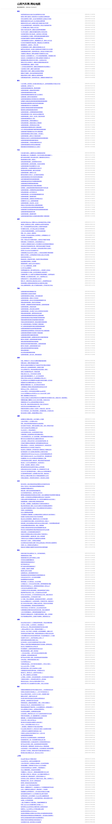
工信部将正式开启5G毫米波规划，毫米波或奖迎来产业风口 (35, 590)
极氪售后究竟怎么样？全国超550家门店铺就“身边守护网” (35, 23)
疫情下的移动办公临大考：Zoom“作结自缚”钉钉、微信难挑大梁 (36, 456)
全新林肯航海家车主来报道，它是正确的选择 (32, 295)
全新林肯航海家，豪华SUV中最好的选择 (31, 136)
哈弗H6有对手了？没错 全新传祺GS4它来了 (31, 278)
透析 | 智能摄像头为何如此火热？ (29, 395)
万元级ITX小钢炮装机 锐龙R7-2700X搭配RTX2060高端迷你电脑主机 (37, 244)
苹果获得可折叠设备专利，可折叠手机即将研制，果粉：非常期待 (36, 614)
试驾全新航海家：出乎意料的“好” (29, 192)
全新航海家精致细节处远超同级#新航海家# (31, 328)
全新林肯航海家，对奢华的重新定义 (29, 120)
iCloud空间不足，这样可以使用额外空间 (30, 761)
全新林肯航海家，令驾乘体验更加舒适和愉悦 (32, 112)
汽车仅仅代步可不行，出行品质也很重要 (31, 577)
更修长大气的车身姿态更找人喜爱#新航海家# (32, 205)
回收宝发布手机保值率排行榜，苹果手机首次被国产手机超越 (35, 246)
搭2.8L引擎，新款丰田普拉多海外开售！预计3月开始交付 (35, 404)
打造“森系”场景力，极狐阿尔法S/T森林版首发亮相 (33, 153)
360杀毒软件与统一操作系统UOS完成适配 (31, 822)
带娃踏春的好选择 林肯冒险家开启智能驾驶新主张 (33, 575)
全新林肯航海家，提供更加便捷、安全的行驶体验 (33, 163)
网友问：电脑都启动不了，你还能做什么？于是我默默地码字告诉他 (37, 787)
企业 (18, 481)
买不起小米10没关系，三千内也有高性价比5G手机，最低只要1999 (37, 594)
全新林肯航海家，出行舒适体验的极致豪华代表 (32, 194)
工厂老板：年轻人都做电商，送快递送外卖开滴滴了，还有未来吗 (36, 599)
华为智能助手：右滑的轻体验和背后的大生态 (32, 648)
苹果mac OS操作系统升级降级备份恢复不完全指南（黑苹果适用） (37, 644)
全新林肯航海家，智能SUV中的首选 (29, 298)
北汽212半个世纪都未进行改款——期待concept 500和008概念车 (36, 471)
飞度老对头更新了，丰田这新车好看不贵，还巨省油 (33, 679)
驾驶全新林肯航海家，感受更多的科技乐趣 (31, 313)
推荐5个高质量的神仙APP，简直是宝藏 (30, 371)
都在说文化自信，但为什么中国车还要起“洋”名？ (33, 681)
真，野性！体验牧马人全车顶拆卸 (29, 674)
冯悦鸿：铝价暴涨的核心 (27, 510)
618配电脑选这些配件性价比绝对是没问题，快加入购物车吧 (35, 609)
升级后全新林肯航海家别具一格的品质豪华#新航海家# (34, 322)
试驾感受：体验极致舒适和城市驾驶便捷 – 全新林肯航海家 (35, 304)
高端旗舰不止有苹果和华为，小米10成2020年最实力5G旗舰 (35, 791)
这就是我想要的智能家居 (27, 735)
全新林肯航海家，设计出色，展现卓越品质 (31, 354)
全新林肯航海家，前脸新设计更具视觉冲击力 (32, 198)
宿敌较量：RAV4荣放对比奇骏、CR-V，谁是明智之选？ (34, 276)
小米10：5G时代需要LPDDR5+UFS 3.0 (30, 724)
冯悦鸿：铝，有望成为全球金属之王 (29, 545)
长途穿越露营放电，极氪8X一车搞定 (30, 64)
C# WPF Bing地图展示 (26, 268)
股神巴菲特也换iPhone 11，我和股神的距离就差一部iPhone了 (35, 586)
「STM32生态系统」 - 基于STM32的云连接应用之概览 (34, 653)
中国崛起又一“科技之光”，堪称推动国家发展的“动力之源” (35, 772)
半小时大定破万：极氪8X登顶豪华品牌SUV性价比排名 (34, 31)
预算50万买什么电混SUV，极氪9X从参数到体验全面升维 (34, 62)
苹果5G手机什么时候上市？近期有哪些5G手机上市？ (33, 378)
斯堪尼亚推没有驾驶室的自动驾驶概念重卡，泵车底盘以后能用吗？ (37, 815)
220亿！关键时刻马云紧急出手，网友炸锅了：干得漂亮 (34, 789)
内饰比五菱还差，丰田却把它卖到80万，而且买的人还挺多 (35, 477)
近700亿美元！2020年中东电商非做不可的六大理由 (33, 642)
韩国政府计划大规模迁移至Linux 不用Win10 (31, 382)
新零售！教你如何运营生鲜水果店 (29, 782)
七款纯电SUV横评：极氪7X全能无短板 (30, 68)
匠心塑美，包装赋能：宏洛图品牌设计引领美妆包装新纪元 (35, 503)
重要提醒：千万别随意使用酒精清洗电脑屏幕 (32, 718)
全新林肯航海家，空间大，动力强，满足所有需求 (33, 116)
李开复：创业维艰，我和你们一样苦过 (30, 464)
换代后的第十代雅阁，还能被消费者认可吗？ (32, 413)
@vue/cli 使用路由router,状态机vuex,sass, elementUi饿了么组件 (35, 393)
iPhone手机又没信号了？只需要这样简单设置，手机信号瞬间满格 (36, 622)
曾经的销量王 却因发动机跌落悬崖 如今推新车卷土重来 (34, 283)
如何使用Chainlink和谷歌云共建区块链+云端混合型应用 (34, 806)
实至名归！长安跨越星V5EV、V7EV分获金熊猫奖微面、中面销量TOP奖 (38, 55)
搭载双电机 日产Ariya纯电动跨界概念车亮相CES (32, 402)
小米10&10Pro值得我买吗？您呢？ (29, 588)
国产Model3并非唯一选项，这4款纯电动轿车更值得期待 (34, 657)
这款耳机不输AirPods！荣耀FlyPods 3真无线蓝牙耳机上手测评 (36, 222)
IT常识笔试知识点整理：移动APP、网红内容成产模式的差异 (35, 460)
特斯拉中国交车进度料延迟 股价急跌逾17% (31, 819)
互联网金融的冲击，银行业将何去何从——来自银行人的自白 (35, 270)
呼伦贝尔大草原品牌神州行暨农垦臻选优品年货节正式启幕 (35, 529)
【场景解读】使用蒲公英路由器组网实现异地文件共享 (34, 386)
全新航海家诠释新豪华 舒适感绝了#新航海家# (32, 332)
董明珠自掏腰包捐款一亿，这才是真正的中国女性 (33, 384)
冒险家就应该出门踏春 (26, 555)
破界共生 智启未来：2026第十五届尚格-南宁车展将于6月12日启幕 (37, 49)
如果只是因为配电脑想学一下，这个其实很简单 (32, 376)
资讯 (18, 11)
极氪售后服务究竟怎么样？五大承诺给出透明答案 (33, 21)
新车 (18, 80)
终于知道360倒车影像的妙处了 (28, 566)
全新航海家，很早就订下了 (27, 85)
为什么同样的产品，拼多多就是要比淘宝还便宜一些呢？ (34, 369)
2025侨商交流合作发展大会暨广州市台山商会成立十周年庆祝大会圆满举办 (39, 542)
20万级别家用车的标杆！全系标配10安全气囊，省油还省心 (35, 473)
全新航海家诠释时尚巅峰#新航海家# (29, 335)
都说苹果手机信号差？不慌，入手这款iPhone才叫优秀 (34, 592)
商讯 (18, 550)
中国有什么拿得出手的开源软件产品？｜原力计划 (33, 733)
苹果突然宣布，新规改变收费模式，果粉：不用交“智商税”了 (35, 702)
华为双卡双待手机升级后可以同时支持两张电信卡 (33, 698)
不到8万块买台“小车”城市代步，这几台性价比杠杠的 (33, 607)
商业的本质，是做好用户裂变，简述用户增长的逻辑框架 (34, 259)
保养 (18, 219)
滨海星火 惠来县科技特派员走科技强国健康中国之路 (33, 527)
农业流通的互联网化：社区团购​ (28, 261)
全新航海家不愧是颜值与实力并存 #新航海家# (32, 131)
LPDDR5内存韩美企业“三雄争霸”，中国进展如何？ (33, 767)
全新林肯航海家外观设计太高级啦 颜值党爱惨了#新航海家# (35, 216)
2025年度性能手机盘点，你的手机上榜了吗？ (32, 492)
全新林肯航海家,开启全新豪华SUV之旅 (30, 166)
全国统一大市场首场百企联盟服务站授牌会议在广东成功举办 (35, 497)
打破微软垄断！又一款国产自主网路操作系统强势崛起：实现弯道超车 (38, 274)
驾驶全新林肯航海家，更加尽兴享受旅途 (31, 302)
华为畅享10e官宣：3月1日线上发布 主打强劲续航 (33, 228)
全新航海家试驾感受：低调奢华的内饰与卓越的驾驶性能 (34, 337)
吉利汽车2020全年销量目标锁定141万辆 (30, 406)
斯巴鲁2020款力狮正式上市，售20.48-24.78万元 (32, 752)
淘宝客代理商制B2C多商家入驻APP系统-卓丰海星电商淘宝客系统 (36, 813)
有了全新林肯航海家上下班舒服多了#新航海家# (32, 324)
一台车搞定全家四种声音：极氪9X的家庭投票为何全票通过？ (36, 66)
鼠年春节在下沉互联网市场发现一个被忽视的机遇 (33, 737)
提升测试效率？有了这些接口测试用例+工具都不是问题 (34, 451)
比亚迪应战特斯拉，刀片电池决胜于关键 (31, 596)
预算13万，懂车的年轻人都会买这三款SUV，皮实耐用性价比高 (36, 281)
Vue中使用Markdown (26, 661)
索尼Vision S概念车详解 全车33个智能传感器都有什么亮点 (35, 475)
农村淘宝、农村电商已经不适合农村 (29, 700)
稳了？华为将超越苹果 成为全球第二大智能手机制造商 (34, 226)
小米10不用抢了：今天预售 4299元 (29, 421)
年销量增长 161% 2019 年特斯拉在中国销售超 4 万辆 (33, 458)
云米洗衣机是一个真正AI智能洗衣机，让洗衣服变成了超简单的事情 (37, 748)
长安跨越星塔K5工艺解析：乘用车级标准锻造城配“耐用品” (35, 36)
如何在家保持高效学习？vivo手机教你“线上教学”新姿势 (34, 793)
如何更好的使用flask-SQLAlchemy (29, 811)
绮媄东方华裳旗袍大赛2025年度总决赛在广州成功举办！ (34, 534)
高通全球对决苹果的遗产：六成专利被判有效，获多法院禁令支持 (36, 798)
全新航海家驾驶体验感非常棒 (28, 211)
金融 (18, 619)
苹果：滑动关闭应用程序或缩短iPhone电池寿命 (32, 423)
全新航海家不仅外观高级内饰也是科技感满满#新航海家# (34, 209)
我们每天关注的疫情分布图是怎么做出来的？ (32, 722)
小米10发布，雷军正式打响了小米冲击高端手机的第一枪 (34, 441)
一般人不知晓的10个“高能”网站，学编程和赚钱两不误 (34, 802)
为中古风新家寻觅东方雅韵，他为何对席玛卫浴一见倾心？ (35, 521)
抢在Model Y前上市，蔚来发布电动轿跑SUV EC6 (32, 705)
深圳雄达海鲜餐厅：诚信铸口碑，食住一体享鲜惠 (33, 536)
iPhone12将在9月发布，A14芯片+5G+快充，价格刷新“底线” (35, 694)
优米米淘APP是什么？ (26, 257)
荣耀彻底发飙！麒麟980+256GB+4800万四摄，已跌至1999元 (35, 400)
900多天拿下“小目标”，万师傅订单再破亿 (31, 540)
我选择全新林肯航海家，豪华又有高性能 (31, 170)
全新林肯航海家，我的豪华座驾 (28, 213)
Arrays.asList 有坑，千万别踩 (28, 666)
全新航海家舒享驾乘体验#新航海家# (29, 183)
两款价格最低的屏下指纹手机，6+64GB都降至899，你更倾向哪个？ (37, 707)
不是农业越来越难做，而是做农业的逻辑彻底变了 (33, 605)
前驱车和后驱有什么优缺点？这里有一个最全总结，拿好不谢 (35, 408)
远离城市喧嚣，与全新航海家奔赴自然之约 (31, 168)
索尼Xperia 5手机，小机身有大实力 (29, 389)
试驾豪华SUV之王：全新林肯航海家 (29, 200)
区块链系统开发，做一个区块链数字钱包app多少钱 (33, 739)
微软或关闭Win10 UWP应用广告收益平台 (31, 447)
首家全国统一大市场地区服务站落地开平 (31, 532)
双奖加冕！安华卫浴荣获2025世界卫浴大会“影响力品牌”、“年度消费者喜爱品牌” (40, 523)
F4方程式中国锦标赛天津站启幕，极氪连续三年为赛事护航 (35, 42)
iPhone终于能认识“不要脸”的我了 (29, 759)
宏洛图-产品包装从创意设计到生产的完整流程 (32, 516)
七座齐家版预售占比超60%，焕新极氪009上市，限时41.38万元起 (36, 40)
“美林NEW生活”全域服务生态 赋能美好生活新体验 (33, 538)
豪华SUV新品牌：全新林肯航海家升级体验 (31, 339)
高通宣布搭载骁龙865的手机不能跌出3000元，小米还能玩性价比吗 (37, 689)
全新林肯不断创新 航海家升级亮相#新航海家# (32, 107)
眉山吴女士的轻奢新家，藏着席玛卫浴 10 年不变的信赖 (34, 518)
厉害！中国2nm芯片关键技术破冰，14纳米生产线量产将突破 (35, 239)
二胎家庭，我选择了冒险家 (27, 568)
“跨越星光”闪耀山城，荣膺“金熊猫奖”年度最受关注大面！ (35, 53)
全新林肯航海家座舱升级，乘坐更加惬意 (31, 88)
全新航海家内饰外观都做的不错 (28, 291)
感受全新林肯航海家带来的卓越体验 (29, 341)
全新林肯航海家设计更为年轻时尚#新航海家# (32, 177)
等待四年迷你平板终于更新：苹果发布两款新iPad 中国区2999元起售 (37, 633)
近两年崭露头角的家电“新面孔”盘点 (29, 640)
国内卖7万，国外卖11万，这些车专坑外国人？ (32, 672)
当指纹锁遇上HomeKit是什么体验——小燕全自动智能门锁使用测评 (37, 252)
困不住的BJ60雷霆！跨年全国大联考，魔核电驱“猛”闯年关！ (35, 157)
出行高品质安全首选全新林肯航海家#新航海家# (32, 207)
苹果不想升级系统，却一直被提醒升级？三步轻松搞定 (34, 715)
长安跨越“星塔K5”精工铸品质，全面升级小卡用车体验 (34, 34)
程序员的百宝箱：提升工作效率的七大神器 (31, 668)
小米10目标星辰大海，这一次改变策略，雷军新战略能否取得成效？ (37, 436)
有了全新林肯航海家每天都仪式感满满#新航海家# (33, 326)
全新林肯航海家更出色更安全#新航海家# (31, 144)
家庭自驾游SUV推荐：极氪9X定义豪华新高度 (32, 75)
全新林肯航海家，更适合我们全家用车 (30, 309)
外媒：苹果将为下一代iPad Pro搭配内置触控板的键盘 (33, 360)
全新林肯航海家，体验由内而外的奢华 (30, 90)
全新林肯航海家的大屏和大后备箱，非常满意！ (32, 133)
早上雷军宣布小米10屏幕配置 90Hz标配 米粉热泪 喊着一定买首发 (36, 380)
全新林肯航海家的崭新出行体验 (28, 92)
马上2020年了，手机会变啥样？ (28, 430)
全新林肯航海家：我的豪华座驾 (28, 196)
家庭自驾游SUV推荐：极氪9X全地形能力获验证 (32, 71)
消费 (18, 416)
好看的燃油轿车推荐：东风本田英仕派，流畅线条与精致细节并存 (36, 77)
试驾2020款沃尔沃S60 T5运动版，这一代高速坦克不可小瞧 (35, 469)
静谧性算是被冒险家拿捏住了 (28, 562)
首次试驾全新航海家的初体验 (28, 352)
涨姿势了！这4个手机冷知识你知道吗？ (30, 785)
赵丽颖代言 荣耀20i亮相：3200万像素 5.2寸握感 (32, 419)
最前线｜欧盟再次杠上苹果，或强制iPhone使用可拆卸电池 (35, 224)
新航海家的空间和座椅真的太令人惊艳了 (31, 146)
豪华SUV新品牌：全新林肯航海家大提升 (31, 345)
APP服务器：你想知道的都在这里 (29, 655)
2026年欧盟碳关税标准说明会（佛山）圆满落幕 (32, 525)
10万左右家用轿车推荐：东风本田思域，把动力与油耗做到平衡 (36, 25)
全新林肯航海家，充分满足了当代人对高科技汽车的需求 (34, 311)
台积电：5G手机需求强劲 (27, 800)
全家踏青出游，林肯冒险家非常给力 (29, 573)
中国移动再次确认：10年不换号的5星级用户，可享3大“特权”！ (36, 664)
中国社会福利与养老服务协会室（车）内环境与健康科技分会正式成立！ (38, 499)
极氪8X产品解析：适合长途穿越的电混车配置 (32, 73)
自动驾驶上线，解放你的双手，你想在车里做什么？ (33, 776)
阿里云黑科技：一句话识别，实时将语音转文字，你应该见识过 (36, 445)
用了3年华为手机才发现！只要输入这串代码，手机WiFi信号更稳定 (37, 603)
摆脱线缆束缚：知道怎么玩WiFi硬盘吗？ (31, 263)
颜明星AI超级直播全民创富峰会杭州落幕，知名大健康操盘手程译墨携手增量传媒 (40, 495)
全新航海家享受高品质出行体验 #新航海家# (31, 185)
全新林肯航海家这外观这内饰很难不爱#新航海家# (33, 317)
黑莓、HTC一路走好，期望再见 (28, 233)
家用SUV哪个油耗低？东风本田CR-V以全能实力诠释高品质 (35, 16)
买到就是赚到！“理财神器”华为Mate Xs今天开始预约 (33, 765)
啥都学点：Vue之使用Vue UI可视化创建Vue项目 (32, 809)
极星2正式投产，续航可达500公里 (29, 696)
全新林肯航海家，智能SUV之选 (28, 172)
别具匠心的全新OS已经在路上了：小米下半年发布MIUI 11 (35, 691)
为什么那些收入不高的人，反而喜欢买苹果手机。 (33, 709)
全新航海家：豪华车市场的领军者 (29, 96)
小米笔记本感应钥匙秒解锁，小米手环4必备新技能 (33, 231)
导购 (18, 288)
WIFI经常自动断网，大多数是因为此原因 (31, 711)
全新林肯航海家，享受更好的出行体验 (30, 125)
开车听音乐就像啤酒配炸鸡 (27, 559)
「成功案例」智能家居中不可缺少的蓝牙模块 (32, 726)
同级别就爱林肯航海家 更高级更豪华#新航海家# (32, 319)
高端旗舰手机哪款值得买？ (27, 488)
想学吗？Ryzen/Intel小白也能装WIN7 (29, 250)
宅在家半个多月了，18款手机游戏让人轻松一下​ (32, 637)
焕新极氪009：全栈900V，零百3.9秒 (29, 45)
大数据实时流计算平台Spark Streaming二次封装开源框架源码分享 (36, 454)
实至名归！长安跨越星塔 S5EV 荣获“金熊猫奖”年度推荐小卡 (35, 58)
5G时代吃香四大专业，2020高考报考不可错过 (32, 432)
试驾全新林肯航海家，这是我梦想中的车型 (31, 161)
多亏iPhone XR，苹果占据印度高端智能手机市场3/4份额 (34, 627)
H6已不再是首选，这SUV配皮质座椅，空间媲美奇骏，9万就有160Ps (37, 410)
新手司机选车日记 (25, 564)
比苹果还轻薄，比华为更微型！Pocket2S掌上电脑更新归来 (35, 796)
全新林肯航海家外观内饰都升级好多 (29, 140)
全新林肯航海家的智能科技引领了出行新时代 (32, 94)
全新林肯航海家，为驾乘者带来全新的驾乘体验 (32, 190)
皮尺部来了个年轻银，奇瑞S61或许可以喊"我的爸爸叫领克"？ (36, 750)
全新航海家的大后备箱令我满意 (28, 293)
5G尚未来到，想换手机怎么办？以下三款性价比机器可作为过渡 (36, 713)
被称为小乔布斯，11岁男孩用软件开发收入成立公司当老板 (35, 254)
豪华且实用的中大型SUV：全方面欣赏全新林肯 (32, 174)
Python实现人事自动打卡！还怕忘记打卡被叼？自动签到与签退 (36, 728)
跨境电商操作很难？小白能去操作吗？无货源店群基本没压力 (35, 741)
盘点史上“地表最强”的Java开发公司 (29, 646)
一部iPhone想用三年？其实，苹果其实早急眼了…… (33, 629)
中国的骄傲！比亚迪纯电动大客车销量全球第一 (32, 434)
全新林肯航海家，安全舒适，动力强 (29, 203)
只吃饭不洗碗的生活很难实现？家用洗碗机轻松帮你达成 (34, 443)
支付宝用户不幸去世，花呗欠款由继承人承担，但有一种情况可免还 (37, 425)
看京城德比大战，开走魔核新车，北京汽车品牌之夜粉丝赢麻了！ (36, 155)
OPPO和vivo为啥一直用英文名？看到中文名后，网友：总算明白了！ (37, 778)
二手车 (19, 755)
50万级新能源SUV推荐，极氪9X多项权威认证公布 (33, 47)
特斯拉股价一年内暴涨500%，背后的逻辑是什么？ (33, 241)
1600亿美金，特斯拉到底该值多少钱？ (30, 659)
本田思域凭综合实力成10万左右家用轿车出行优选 (33, 14)
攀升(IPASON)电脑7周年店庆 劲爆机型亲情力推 (32, 438)
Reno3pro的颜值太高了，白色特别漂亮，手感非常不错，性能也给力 (37, 601)
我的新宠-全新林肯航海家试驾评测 (29, 109)
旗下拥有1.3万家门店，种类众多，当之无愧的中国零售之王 (35, 774)
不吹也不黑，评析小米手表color (28, 720)
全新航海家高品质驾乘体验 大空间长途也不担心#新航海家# (35, 330)
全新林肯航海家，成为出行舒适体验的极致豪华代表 (33, 300)
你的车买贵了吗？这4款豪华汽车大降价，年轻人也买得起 (35, 683)
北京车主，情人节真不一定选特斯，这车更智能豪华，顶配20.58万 (37, 631)
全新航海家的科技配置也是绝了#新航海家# (31, 127)
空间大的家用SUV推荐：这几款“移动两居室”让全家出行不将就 (36, 18)
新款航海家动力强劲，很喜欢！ (28, 159)
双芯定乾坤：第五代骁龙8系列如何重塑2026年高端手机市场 (35, 484)
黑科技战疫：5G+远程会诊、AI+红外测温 (31, 581)
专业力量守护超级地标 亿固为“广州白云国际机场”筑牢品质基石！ (37, 508)
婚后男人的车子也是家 (26, 570)
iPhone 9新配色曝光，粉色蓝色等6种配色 (31, 769)
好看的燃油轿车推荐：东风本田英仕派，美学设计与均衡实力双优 (36, 51)
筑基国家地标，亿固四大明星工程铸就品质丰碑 (32, 501)
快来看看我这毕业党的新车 (27, 579)
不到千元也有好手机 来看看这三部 (29, 427)
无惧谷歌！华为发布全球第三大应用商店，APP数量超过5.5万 (35, 235)
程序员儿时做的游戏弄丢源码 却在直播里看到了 (32, 817)
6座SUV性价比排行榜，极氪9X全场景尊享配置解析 (33, 29)
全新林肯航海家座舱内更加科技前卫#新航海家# (32, 315)
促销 (18, 357)
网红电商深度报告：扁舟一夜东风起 (29, 650)
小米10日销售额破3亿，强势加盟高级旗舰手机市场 (33, 612)
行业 (18, 149)
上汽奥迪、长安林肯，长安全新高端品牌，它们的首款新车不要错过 (37, 677)
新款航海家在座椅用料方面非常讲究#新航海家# (32, 103)
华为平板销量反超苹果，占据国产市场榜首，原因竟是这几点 (35, 616)
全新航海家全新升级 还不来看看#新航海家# (31, 181)
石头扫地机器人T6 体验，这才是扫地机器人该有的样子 (34, 272)
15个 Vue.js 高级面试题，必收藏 (28, 265)
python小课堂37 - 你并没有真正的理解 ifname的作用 (33, 391)
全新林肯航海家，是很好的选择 (28, 306)
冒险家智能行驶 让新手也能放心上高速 (30, 557)
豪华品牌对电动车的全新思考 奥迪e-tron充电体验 (32, 467)
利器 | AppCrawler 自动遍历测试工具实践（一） (32, 804)
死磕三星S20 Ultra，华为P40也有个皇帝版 (31, 373)
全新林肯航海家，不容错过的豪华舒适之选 (31, 142)
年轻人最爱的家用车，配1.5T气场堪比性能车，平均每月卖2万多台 (37, 285)
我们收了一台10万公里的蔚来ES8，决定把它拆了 (32, 462)
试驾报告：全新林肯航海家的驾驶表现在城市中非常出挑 (34, 187)
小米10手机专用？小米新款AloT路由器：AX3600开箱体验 (35, 763)
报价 (18, 686)
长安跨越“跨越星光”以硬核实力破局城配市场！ (32, 38)
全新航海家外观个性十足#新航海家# (29, 105)
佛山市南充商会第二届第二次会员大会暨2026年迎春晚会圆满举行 (36, 505)
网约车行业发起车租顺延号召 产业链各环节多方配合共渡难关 (36, 365)
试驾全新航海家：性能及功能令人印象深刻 (31, 122)
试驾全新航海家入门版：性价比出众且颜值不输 (32, 114)
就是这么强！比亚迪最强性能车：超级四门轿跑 (32, 367)
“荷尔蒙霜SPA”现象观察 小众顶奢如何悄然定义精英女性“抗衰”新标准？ (38, 514)
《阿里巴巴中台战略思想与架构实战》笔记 (31, 731)
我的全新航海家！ (25, 350)
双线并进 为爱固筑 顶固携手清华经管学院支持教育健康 (34, 547)
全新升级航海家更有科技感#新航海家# (30, 179)
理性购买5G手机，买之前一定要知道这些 (31, 780)
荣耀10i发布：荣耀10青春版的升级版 (30, 363)
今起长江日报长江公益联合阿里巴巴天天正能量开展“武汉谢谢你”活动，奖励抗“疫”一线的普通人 (44, 397)
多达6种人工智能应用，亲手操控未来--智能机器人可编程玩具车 (36, 449)
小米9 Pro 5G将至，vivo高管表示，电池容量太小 (32, 624)
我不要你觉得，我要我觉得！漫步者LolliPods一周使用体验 (35, 746)
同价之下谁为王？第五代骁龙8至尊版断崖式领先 (32, 486)
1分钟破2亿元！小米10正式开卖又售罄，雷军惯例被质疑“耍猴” (36, 583)
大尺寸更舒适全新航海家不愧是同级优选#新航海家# (33, 129)
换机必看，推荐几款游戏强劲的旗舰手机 (31, 490)
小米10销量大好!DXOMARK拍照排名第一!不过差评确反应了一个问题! (38, 635)
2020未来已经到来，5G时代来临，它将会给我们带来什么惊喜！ (36, 248)
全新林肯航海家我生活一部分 (28, 118)
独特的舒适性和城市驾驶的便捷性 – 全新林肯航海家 (33, 343)
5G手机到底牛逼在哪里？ (27, 237)
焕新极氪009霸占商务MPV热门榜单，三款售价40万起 (34, 60)
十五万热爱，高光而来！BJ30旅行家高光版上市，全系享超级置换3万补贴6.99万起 (40, 83)
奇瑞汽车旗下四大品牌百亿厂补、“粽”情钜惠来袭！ (33, 553)
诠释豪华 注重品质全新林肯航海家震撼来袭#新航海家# (34, 101)
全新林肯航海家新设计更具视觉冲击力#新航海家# (33, 99)
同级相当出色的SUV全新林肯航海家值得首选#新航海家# (34, 138)
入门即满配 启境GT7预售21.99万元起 (30, 27)
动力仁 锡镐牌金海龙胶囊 (27, 512)
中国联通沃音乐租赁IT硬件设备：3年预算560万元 (33, 670)
